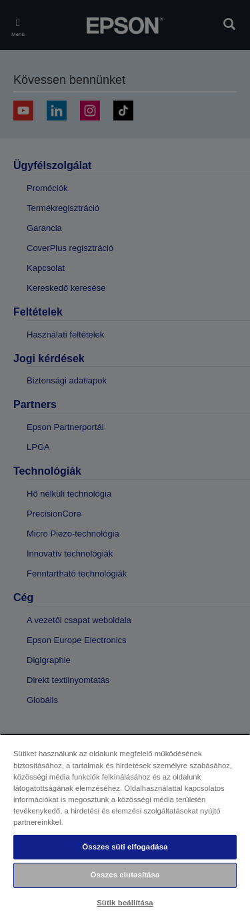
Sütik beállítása (125, 903)
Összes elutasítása (125, 875)
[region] (125, 826)
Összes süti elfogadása (124, 847)
